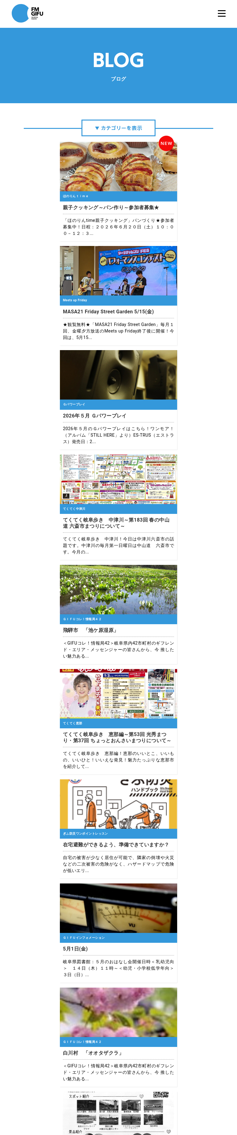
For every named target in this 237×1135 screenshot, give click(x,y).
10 (171, 967)
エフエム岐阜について (59, 1110)
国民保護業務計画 (181, 1110)
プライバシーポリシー (101, 1110)
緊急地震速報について (143, 1110)
